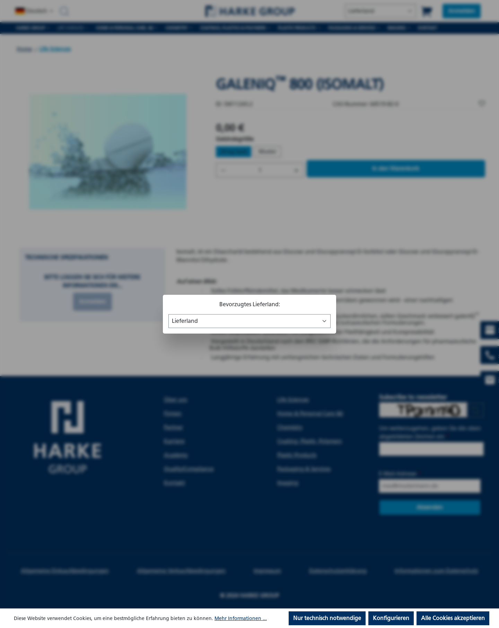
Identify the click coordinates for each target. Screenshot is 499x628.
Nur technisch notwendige (327, 618)
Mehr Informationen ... (241, 618)
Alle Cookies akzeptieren (453, 618)
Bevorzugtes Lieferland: (249, 304)
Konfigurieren (391, 618)
